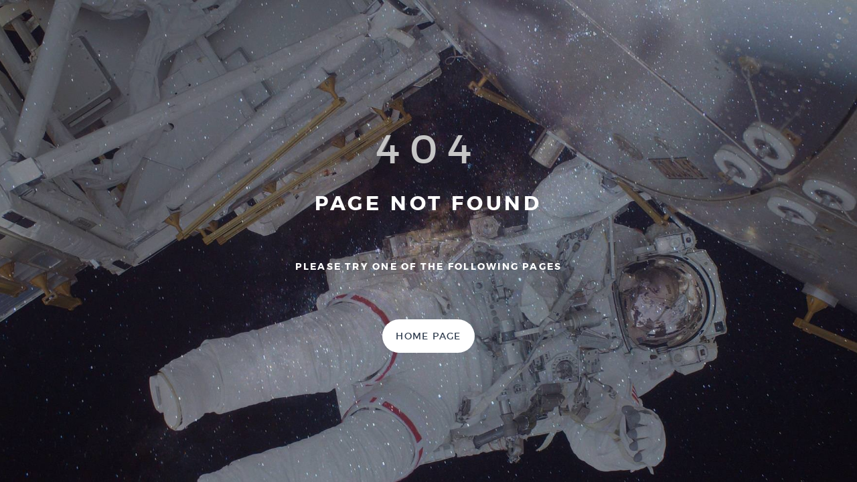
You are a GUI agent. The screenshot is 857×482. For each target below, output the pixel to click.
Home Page (428, 336)
